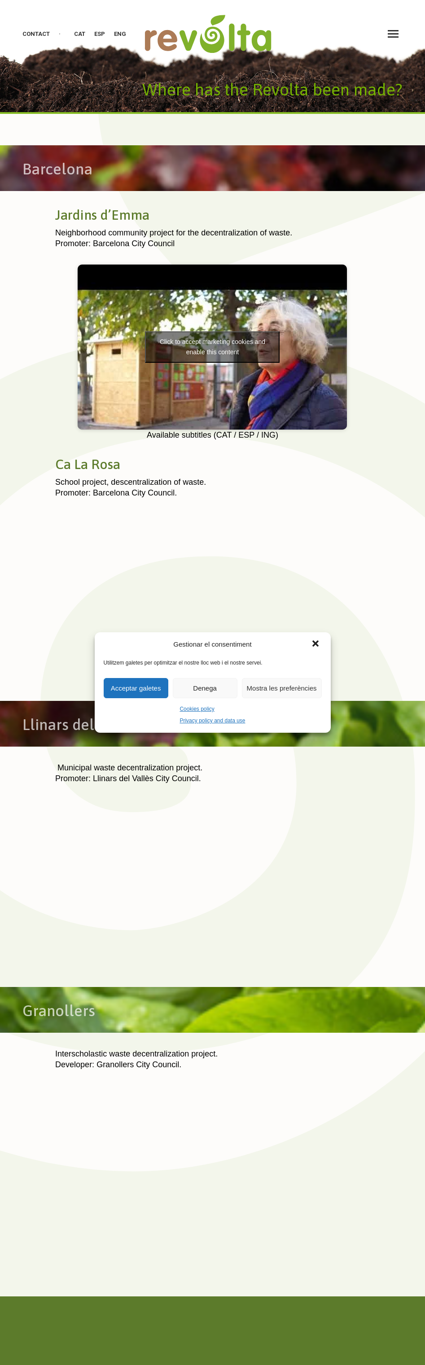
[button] (316, 644)
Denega (205, 688)
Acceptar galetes (136, 688)
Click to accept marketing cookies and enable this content (212, 347)
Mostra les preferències (282, 688)
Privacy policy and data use (212, 720)
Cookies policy (197, 709)
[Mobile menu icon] (393, 34)
